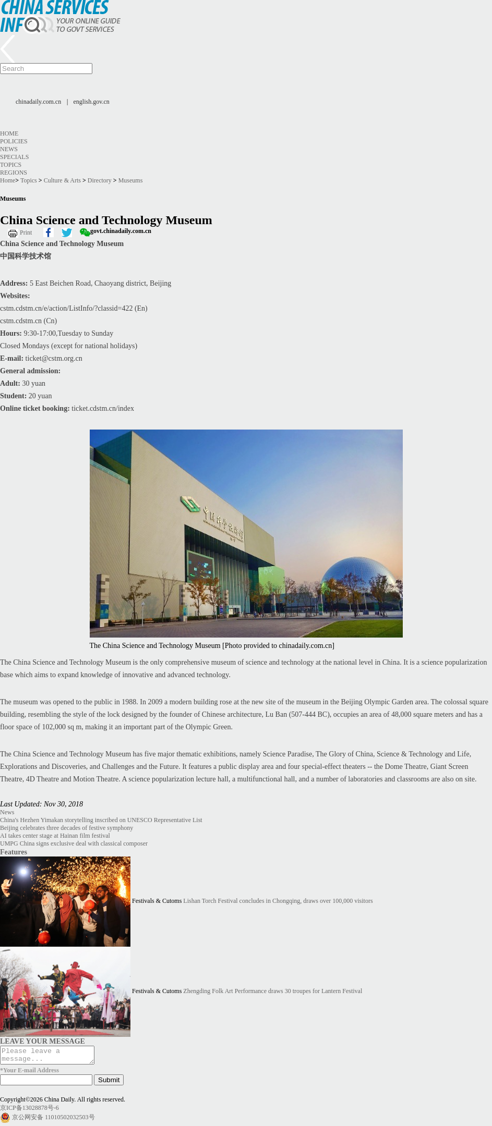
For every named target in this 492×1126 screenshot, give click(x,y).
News (9, 149)
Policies (14, 141)
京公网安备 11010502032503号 (53, 1120)
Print (26, 232)
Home (9, 133)
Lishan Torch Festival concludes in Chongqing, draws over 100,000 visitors (278, 900)
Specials (14, 157)
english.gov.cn (92, 101)
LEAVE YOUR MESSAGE (42, 1041)
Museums (130, 180)
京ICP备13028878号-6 (29, 1111)
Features (13, 852)
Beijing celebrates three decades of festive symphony (66, 827)
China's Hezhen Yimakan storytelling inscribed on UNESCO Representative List (101, 820)
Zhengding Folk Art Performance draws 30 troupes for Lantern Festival (272, 991)
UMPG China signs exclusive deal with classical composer (74, 843)
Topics (10, 164)
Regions (13, 172)
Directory (100, 180)
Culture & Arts (62, 180)
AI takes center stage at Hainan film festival (55, 835)
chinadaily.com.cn (38, 101)
